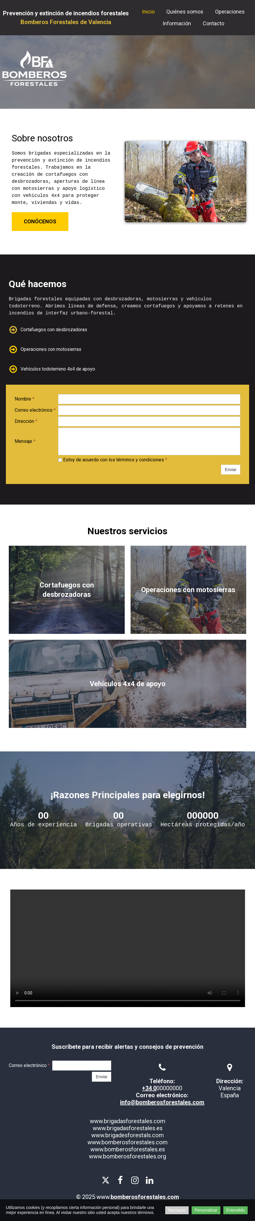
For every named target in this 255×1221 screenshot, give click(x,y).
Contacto (213, 23)
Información (177, 23)
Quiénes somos (184, 12)
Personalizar (206, 1210)
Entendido (235, 1210)
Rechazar (177, 1210)
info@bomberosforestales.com (162, 1102)
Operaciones (230, 12)
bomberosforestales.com (145, 1196)
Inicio (148, 12)
